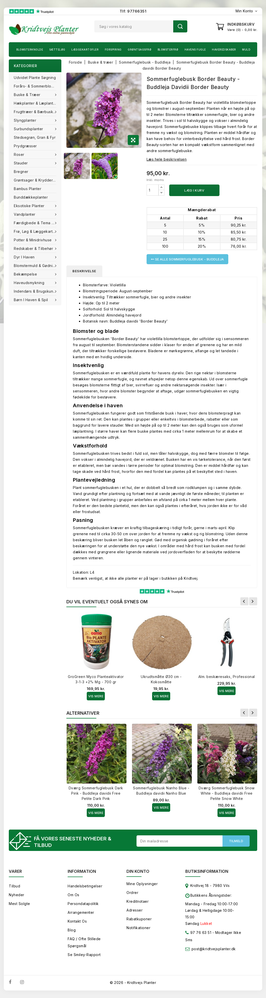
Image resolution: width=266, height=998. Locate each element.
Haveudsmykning (30, 283)
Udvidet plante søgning (35, 77)
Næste (253, 601)
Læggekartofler (85, 49)
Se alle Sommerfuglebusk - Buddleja (187, 259)
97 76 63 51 (198, 933)
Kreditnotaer (137, 901)
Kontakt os (77, 921)
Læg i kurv (194, 190)
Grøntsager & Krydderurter (37, 180)
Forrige (244, 601)
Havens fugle (195, 49)
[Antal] (153, 190)
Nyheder (16, 895)
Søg (180, 26)
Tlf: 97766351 (133, 11)
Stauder (21, 163)
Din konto (137, 871)
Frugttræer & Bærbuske (35, 112)
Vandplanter (25, 214)
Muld (246, 49)
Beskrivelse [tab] (84, 271)
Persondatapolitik (83, 903)
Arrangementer (81, 912)
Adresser (134, 910)
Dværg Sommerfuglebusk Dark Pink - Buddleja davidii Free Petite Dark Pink (96, 793)
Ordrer (132, 892)
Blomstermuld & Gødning (36, 265)
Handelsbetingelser (85, 886)
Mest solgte (19, 903)
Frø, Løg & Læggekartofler (37, 231)
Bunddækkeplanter (31, 197)
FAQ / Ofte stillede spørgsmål (84, 942)
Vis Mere (95, 696)
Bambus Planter (27, 189)
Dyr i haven (25, 257)
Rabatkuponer (139, 919)
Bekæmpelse (26, 274)
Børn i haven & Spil (31, 300)
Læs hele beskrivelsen (167, 159)
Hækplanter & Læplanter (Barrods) (37, 103)
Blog (72, 930)
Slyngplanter (25, 120)
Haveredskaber (224, 49)
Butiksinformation (206, 871)
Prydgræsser (25, 146)
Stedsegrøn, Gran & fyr (35, 137)
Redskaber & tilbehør (34, 248)
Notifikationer (138, 928)
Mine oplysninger (142, 884)
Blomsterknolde (29, 49)
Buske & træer (27, 95)
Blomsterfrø (168, 49)
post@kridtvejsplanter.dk (214, 949)
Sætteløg (57, 49)
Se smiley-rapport (84, 954)
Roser (19, 154)
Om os (73, 895)
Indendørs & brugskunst (35, 291)
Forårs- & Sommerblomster (37, 86)
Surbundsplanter (29, 129)
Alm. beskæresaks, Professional (226, 676)
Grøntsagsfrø (139, 49)
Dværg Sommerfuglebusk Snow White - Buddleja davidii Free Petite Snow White (227, 793)
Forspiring (113, 49)
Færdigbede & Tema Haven (37, 223)
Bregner (21, 171)
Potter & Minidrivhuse (33, 240)
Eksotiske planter (30, 206)
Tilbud (14, 886)
